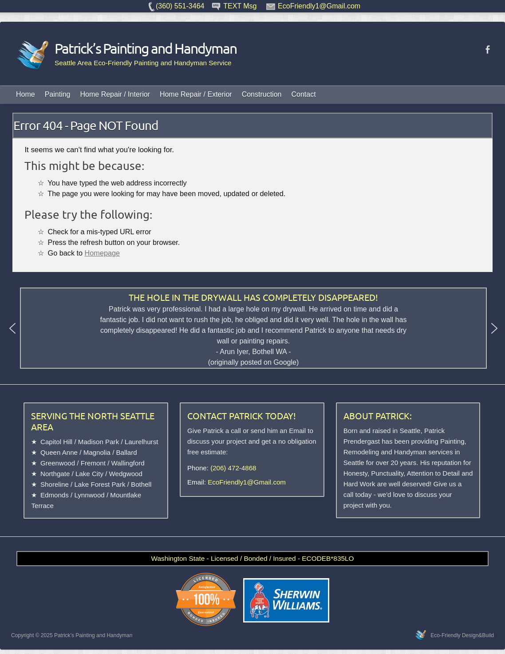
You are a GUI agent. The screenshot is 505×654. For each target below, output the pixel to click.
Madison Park (98, 441)
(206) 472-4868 (233, 468)
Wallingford (128, 463)
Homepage (102, 253)
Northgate (55, 473)
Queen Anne (59, 452)
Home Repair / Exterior (196, 94)
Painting (58, 94)
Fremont (93, 463)
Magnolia (96, 452)
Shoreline (54, 484)
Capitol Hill (56, 441)
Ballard (126, 452)
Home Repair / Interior (115, 94)
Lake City (89, 473)
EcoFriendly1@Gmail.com (247, 482)
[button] (12, 328)
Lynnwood (89, 495)
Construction (262, 94)
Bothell (141, 484)
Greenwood (57, 463)
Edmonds (54, 495)
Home (25, 94)
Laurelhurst (141, 441)
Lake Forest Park (99, 484)
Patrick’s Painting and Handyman (126, 48)
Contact (303, 94)
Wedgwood (125, 473)
